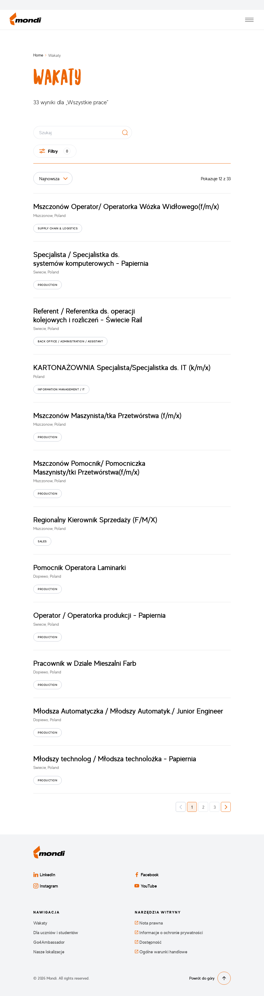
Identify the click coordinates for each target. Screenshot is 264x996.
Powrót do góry (210, 978)
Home (38, 55)
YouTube (145, 886)
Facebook (146, 874)
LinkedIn (44, 874)
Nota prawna (149, 923)
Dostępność (148, 942)
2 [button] (203, 807)
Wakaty (40, 923)
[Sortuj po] (52, 178)
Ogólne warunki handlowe (161, 951)
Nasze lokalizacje (48, 951)
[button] (181, 807)
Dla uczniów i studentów (55, 932)
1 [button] (192, 807)
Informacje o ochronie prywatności (169, 932)
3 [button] (215, 807)
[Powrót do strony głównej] (25, 19)
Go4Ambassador (49, 942)
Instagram (45, 886)
